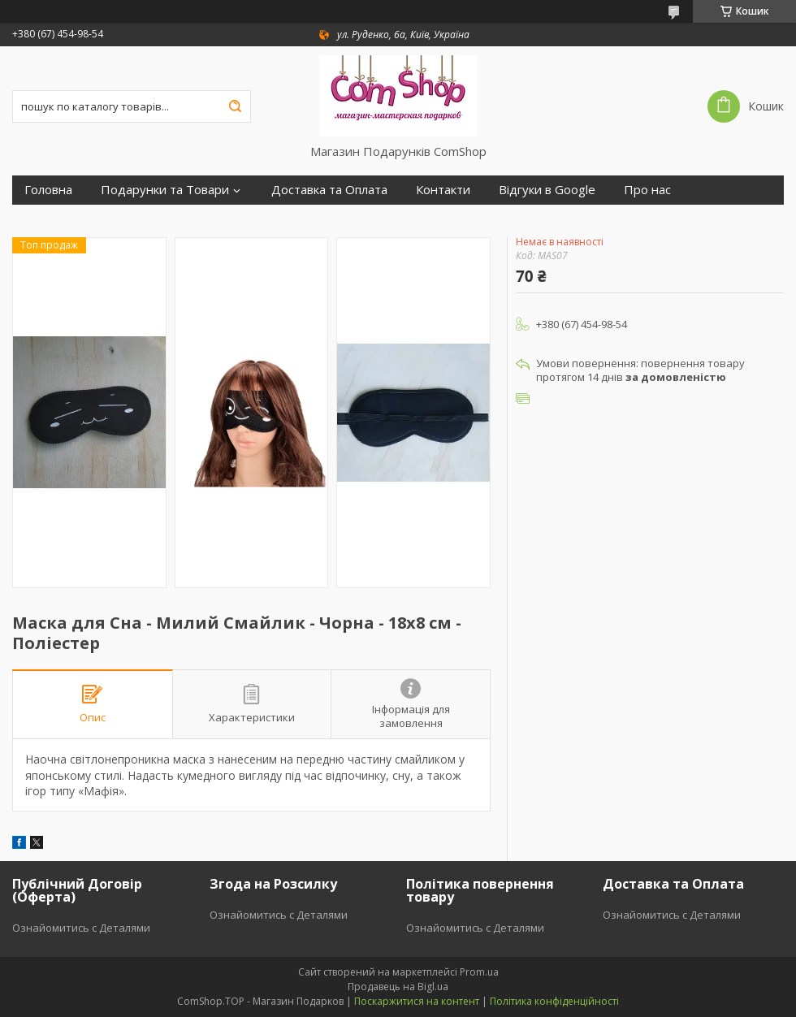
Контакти (443, 190)
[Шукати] (234, 106)
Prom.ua (479, 972)
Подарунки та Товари (165, 190)
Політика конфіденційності (554, 1001)
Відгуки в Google (547, 190)
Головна (48, 190)
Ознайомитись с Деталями (81, 927)
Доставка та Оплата (329, 190)
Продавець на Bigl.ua (398, 986)
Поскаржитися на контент (416, 1001)
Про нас (647, 190)
